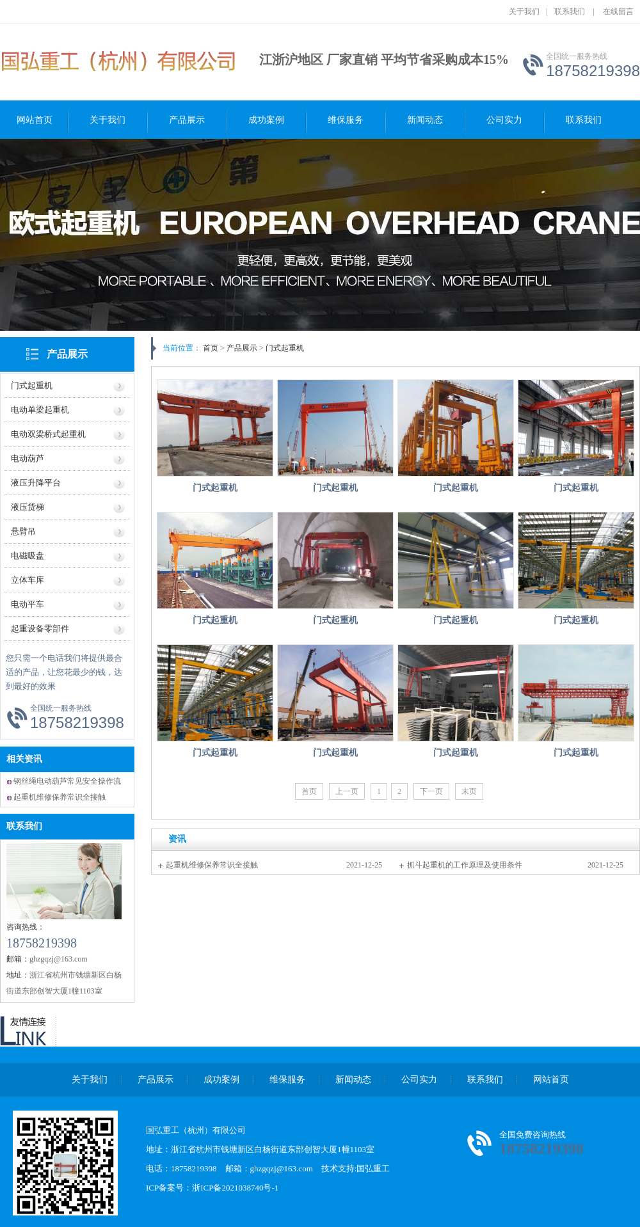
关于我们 (524, 11)
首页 (210, 348)
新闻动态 (425, 120)
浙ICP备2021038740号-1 (235, 1187)
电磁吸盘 (27, 555)
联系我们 (569, 11)
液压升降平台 (36, 482)
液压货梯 (27, 507)
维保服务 (346, 120)
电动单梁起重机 (40, 410)
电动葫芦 (27, 458)
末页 (469, 791)
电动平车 (27, 604)
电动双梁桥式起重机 (48, 434)
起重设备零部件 (40, 628)
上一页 (346, 791)
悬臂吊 (23, 531)
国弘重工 (373, 1168)
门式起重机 (31, 385)
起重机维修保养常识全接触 (59, 797)
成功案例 (266, 120)
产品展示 (187, 120)
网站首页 (34, 120)
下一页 (431, 791)
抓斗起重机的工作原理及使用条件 (464, 864)
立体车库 (27, 580)
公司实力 (504, 120)
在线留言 (618, 11)
